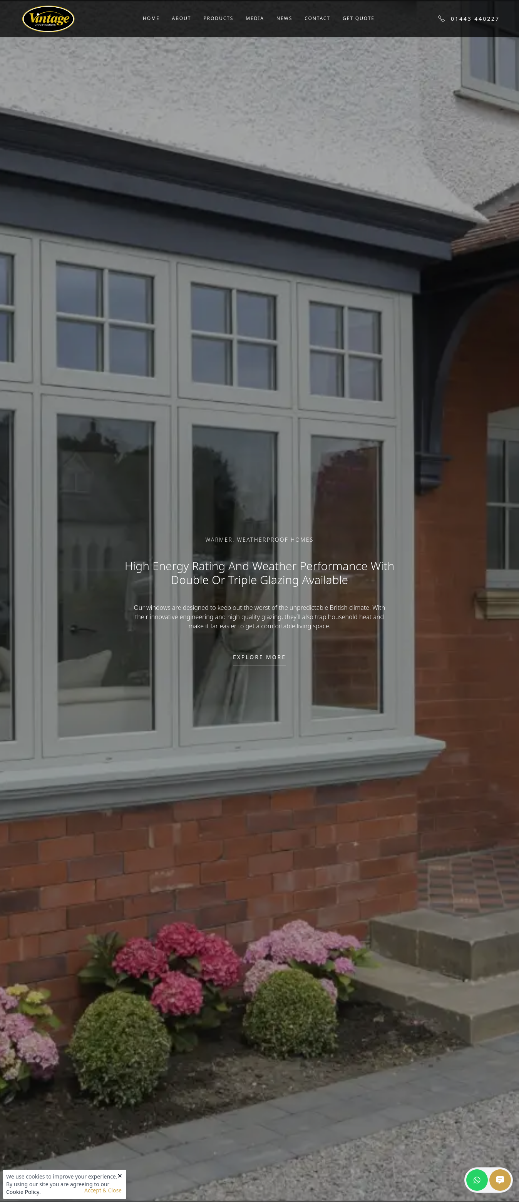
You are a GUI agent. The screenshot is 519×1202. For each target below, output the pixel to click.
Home (151, 18)
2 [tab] (259, 1079)
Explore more (259, 657)
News (284, 18)
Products (218, 18)
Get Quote (359, 18)
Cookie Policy (22, 1191)
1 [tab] (228, 1079)
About (181, 18)
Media (255, 18)
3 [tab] (290, 1079)
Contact (317, 18)
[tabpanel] (259, 601)
